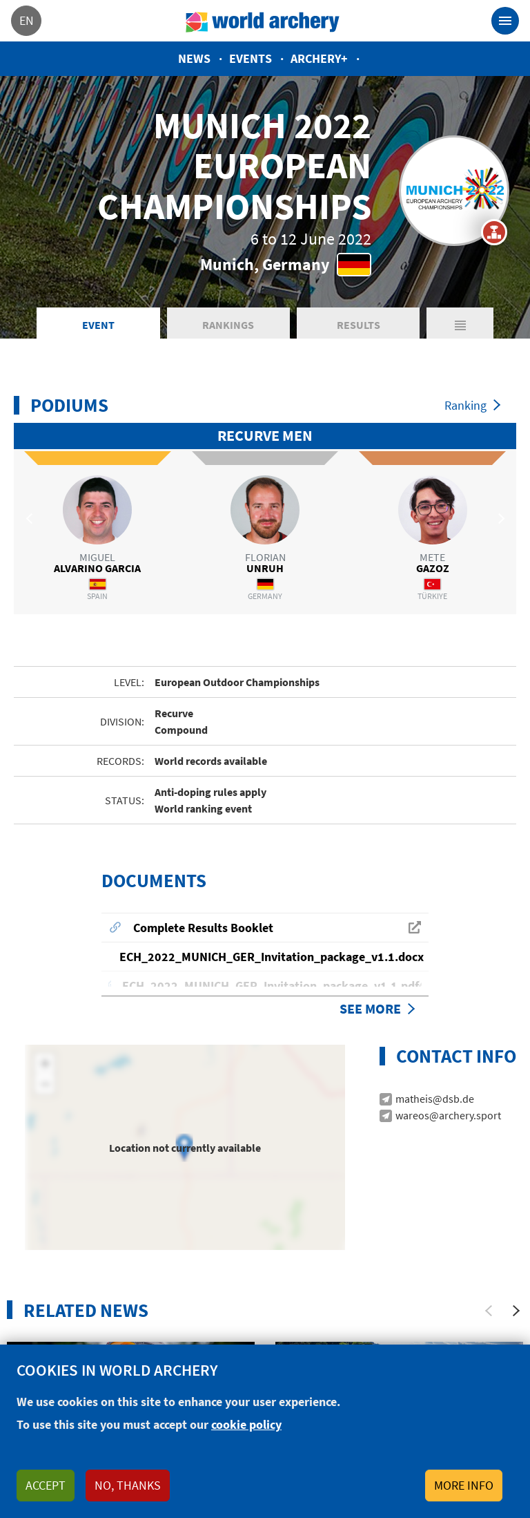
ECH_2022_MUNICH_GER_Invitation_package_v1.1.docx (271, 930)
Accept (46, 1485)
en (26, 20)
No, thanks (128, 1485)
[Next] (516, 1284)
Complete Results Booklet (203, 901)
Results (358, 325)
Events (250, 58)
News (194, 58)
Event (98, 325)
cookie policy (246, 1424)
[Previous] (488, 1284)
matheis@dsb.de (434, 1072)
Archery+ (319, 58)
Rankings (228, 325)
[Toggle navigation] (505, 21)
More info (463, 1485)
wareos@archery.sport (448, 1088)
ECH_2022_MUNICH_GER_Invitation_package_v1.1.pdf (270, 959)
